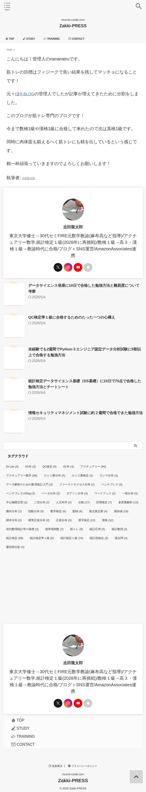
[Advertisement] (73, 588)
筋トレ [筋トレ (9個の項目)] (76, 526)
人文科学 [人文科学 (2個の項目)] (64, 499)
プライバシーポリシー (83, 763)
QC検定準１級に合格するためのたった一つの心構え (74, 316)
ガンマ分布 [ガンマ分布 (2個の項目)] (109, 473)
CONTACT (84, 38)
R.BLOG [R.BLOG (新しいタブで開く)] (28, 93)
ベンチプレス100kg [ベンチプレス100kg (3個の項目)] (20, 490)
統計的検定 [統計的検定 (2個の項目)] (99, 535)
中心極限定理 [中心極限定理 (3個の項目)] (16, 499)
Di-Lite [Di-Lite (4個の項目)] (12, 464)
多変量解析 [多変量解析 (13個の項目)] (128, 499)
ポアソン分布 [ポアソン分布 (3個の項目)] (77, 490)
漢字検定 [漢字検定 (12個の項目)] (86, 517)
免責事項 (56, 763)
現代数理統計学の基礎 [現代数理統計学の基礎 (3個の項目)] (22, 526)
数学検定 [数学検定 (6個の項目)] (58, 508)
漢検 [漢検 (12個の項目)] (107, 517)
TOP (10, 38)
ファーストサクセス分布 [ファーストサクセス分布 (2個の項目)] (77, 481)
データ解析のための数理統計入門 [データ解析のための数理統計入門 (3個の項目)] (29, 481)
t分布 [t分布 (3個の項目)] (68, 464)
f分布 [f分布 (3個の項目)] (30, 464)
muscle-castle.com (73, 771)
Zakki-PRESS (73, 25)
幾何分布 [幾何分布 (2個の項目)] (14, 508)
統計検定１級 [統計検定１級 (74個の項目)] (71, 535)
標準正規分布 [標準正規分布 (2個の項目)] (39, 517)
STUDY (31, 38)
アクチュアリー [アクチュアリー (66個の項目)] (93, 464)
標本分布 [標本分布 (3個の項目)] (14, 517)
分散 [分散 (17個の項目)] (84, 499)
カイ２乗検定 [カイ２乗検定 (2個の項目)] (82, 473)
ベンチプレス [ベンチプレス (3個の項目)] (112, 481)
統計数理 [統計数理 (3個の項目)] (119, 526)
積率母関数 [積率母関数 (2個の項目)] (54, 526)
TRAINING (56, 38)
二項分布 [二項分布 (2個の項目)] (42, 499)
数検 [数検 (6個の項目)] (78, 508)
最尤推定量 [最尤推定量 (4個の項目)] (98, 508)
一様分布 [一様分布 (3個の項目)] (130, 490)
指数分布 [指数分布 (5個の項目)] (36, 508)
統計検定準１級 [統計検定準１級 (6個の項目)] (42, 535)
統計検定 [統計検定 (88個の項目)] (14, 535)
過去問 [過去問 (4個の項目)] (121, 535)
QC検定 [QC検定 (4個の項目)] (49, 464)
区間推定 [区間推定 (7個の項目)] (104, 499)
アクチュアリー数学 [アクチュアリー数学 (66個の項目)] (21, 473)
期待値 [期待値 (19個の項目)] (121, 508)
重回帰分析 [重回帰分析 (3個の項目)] (15, 544)
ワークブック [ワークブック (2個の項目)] (105, 490)
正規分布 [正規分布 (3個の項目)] (64, 517)
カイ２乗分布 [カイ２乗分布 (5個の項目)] (54, 473)
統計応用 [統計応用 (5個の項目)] (97, 526)
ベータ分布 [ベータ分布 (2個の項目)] (50, 490)
